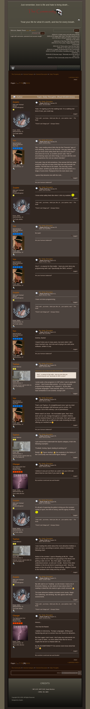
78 (22, 83)
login (27, 30)
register (33, 30)
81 (29, 83)
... (18, 83)
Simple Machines (50, 689)
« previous (72, 77)
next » (77, 77)
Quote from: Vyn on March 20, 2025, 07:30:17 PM (49, 371)
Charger (16, 464)
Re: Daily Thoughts (46, 101)
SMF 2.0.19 (35, 689)
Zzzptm (16, 102)
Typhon (16, 364)
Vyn (14, 141)
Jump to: (59, 672)
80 (27, 83)
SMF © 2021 (42, 689)
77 (20, 83)
